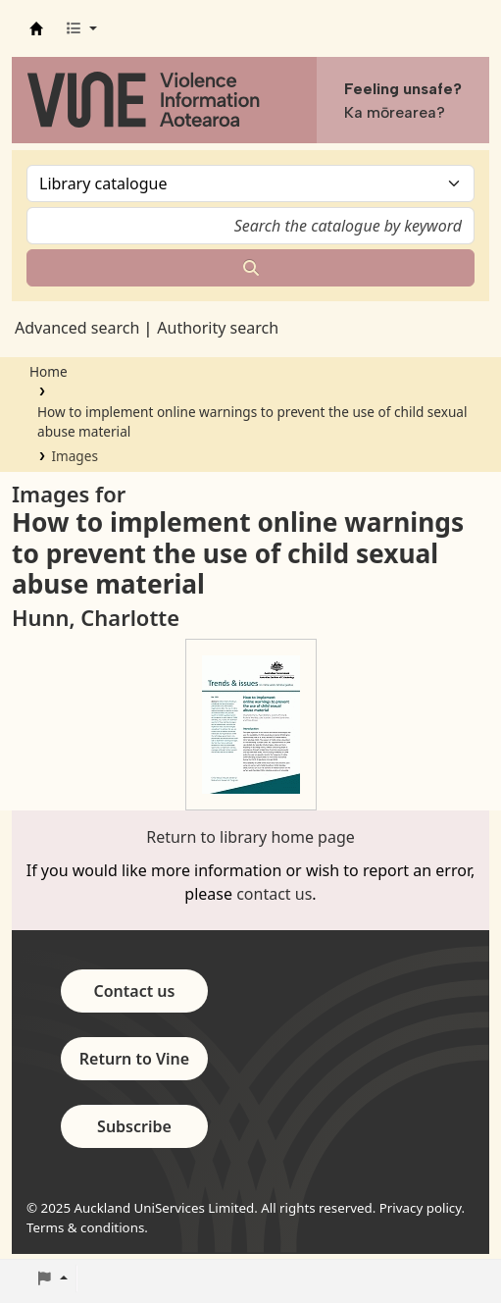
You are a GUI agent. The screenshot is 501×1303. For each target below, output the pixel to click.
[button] (81, 28)
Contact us (134, 991)
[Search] (250, 268)
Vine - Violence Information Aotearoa (36, 28)
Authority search (217, 328)
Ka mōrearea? (394, 112)
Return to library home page (250, 837)
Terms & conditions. (87, 1227)
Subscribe (134, 1126)
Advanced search (77, 328)
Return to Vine (134, 1058)
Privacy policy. (422, 1208)
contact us (274, 894)
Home (48, 371)
